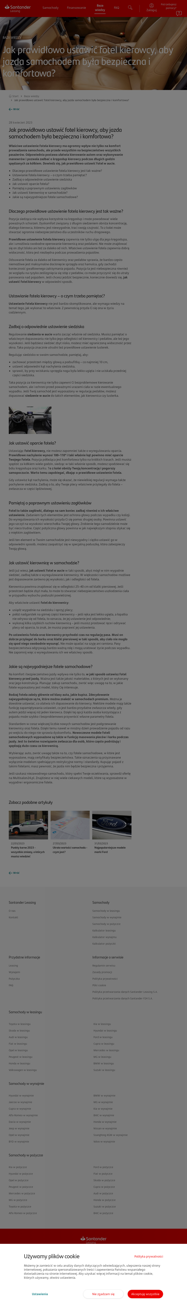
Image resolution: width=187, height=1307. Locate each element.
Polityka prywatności (148, 1256)
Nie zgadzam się (103, 1294)
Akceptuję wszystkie (145, 1294)
